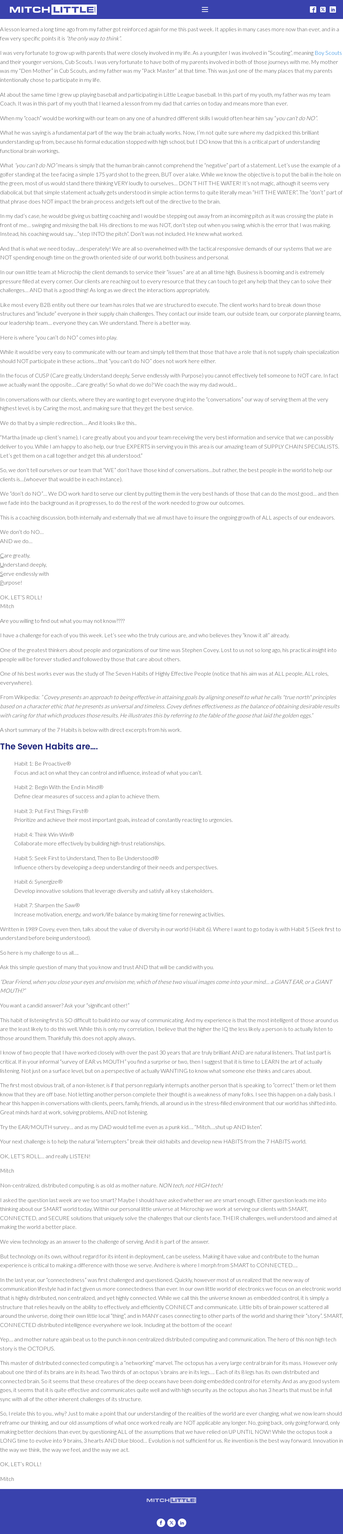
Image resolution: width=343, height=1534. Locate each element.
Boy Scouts (328, 52)
